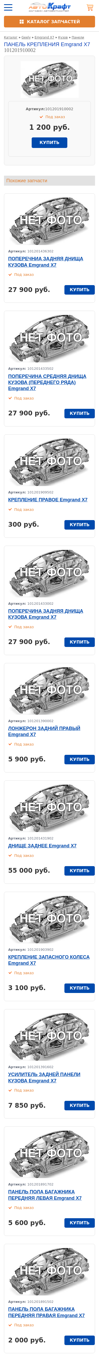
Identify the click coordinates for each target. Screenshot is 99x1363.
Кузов (63, 37)
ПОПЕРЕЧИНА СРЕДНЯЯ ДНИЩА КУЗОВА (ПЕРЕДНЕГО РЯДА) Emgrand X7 (47, 382)
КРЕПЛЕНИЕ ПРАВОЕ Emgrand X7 (47, 499)
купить (49, 142)
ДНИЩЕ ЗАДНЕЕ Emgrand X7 (42, 845)
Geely (26, 37)
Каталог (11, 37)
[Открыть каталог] (49, 21)
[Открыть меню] (8, 7)
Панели (78, 37)
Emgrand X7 (44, 37)
